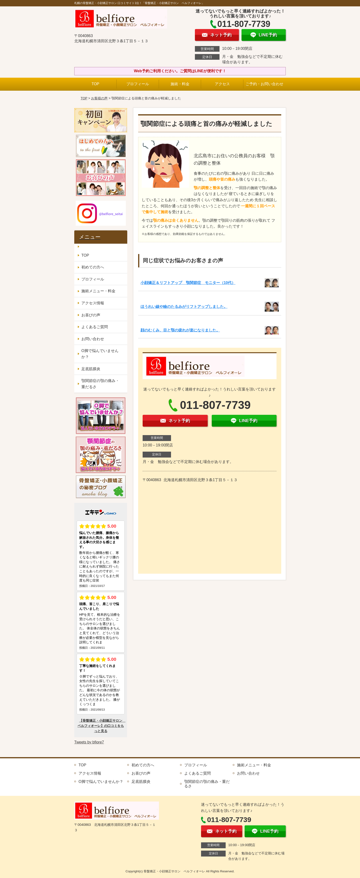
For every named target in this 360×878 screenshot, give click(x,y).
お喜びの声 (90, 315)
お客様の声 (99, 98)
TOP (95, 84)
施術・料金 (180, 84)
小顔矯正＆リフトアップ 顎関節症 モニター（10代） (188, 283)
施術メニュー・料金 (98, 291)
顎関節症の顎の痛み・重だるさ (100, 384)
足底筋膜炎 (90, 369)
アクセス (222, 84)
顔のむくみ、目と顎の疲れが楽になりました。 (180, 330)
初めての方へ (92, 267)
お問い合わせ (92, 339)
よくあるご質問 (94, 327)
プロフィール (137, 84)
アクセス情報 (92, 303)
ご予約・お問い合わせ (264, 84)
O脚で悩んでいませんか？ (99, 354)
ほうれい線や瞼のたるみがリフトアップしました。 (184, 307)
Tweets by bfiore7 (89, 742)
